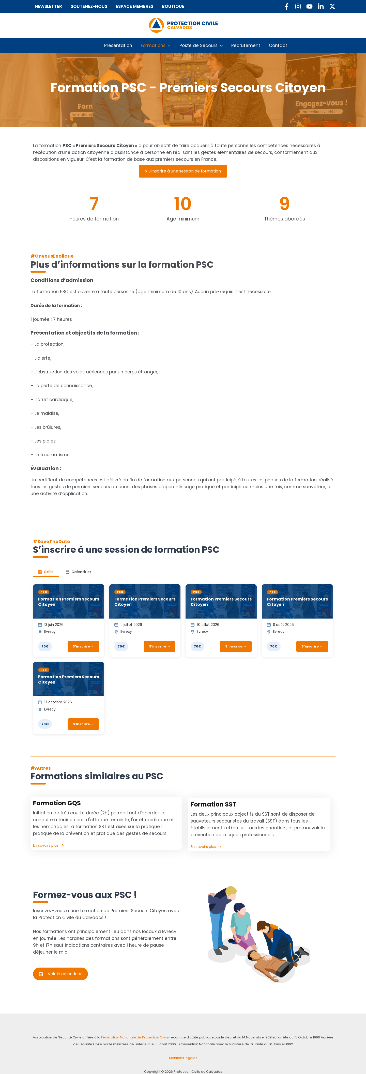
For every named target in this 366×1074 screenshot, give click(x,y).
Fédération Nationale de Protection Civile (123, 1023)
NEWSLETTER (50, 6)
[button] (170, 45)
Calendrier (77, 565)
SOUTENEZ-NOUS (92, 6)
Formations (159, 45)
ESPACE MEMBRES (139, 6)
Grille (45, 565)
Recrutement (242, 45)
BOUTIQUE (180, 6)
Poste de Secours (201, 45)
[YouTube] (309, 6)
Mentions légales (183, 1044)
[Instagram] (298, 6)
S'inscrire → (83, 639)
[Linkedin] (321, 6)
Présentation (126, 45)
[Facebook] (286, 6)
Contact (270, 45)
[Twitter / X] (332, 6)
